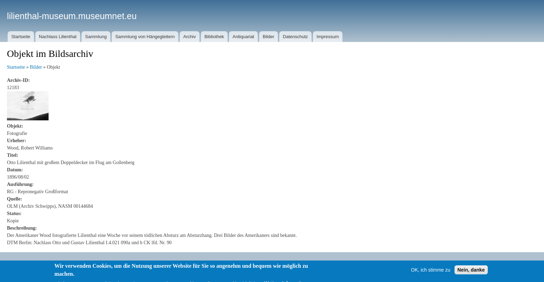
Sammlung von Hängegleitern (145, 36)
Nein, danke (471, 273)
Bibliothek (214, 36)
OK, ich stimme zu (431, 273)
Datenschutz (295, 36)
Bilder (268, 36)
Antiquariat (243, 36)
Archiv (189, 36)
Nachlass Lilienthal (57, 36)
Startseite (20, 36)
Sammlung (96, 36)
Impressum (327, 36)
